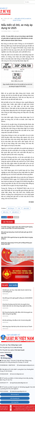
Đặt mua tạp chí (15, 394)
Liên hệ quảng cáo (14, 398)
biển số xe (5, 212)
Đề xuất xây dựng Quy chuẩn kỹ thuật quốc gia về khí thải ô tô (16, 232)
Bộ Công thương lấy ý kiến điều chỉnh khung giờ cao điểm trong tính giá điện (17, 313)
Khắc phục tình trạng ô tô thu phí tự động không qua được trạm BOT (16, 243)
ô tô (19, 208)
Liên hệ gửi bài (14, 402)
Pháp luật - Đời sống (7, 19)
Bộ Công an (11, 208)
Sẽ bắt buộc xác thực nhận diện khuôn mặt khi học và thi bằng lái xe (17, 291)
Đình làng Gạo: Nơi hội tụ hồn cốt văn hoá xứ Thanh (17, 326)
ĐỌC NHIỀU (13, 285)
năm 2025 (26, 208)
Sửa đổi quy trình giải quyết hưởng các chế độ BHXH (17, 298)
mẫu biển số (15, 212)
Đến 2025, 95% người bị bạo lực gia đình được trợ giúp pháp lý (17, 238)
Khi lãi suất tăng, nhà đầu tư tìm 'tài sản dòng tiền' (17, 320)
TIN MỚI (5, 285)
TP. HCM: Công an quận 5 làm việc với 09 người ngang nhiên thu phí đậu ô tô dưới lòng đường (16, 227)
